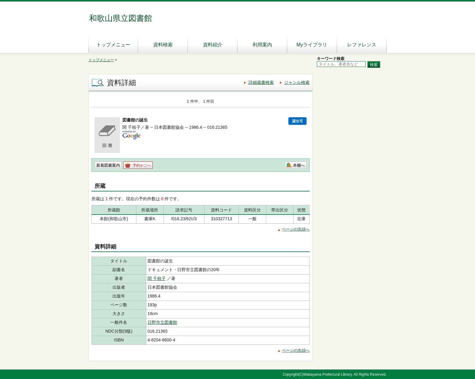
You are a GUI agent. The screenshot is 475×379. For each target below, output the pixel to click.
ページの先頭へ (296, 229)
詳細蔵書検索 (261, 82)
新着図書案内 (108, 165)
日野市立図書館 (162, 322)
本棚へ (299, 165)
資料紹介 (212, 44)
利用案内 (262, 44)
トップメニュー (113, 44)
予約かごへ (142, 165)
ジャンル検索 (297, 82)
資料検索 (163, 44)
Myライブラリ (312, 44)
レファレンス (361, 44)
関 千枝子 (157, 278)
